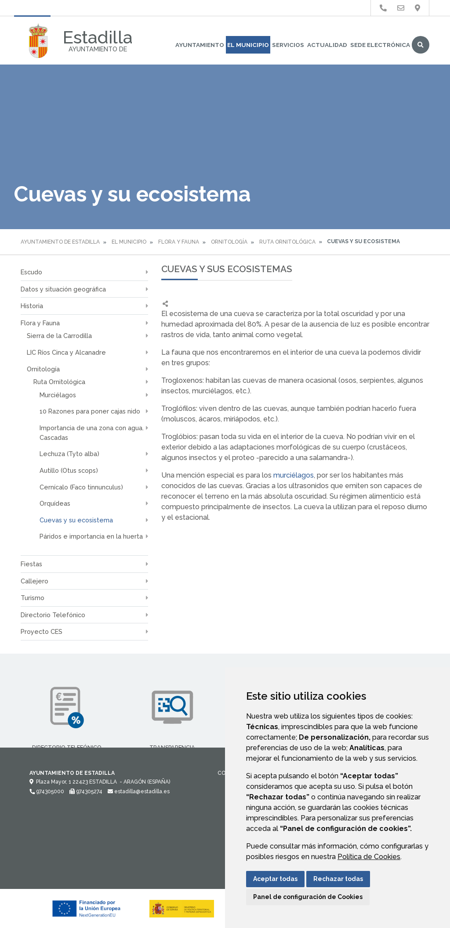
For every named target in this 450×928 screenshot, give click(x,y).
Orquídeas (55, 503)
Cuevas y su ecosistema (76, 520)
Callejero (34, 581)
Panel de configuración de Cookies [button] (308, 896)
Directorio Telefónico (53, 615)
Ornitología (229, 242)
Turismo (32, 597)
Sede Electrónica (380, 44)
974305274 (85, 791)
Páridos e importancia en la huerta (91, 536)
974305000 (46, 791)
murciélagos (293, 475)
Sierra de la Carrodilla (59, 335)
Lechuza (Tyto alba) (69, 453)
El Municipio (248, 44)
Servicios (288, 44)
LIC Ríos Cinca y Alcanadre (66, 352)
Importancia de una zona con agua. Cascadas (92, 432)
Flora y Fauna (178, 242)
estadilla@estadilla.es (139, 791)
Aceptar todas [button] (275, 878)
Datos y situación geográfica (63, 289)
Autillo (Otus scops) (69, 470)
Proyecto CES (41, 631)
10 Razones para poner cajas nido (90, 411)
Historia (32, 305)
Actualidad (327, 44)
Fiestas (31, 564)
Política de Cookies (369, 856)
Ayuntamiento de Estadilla (60, 242)
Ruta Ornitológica (287, 242)
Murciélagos (58, 395)
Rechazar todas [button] (338, 878)
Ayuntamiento (199, 44)
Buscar (420, 45)
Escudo (31, 272)
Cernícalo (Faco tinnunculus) (81, 487)
